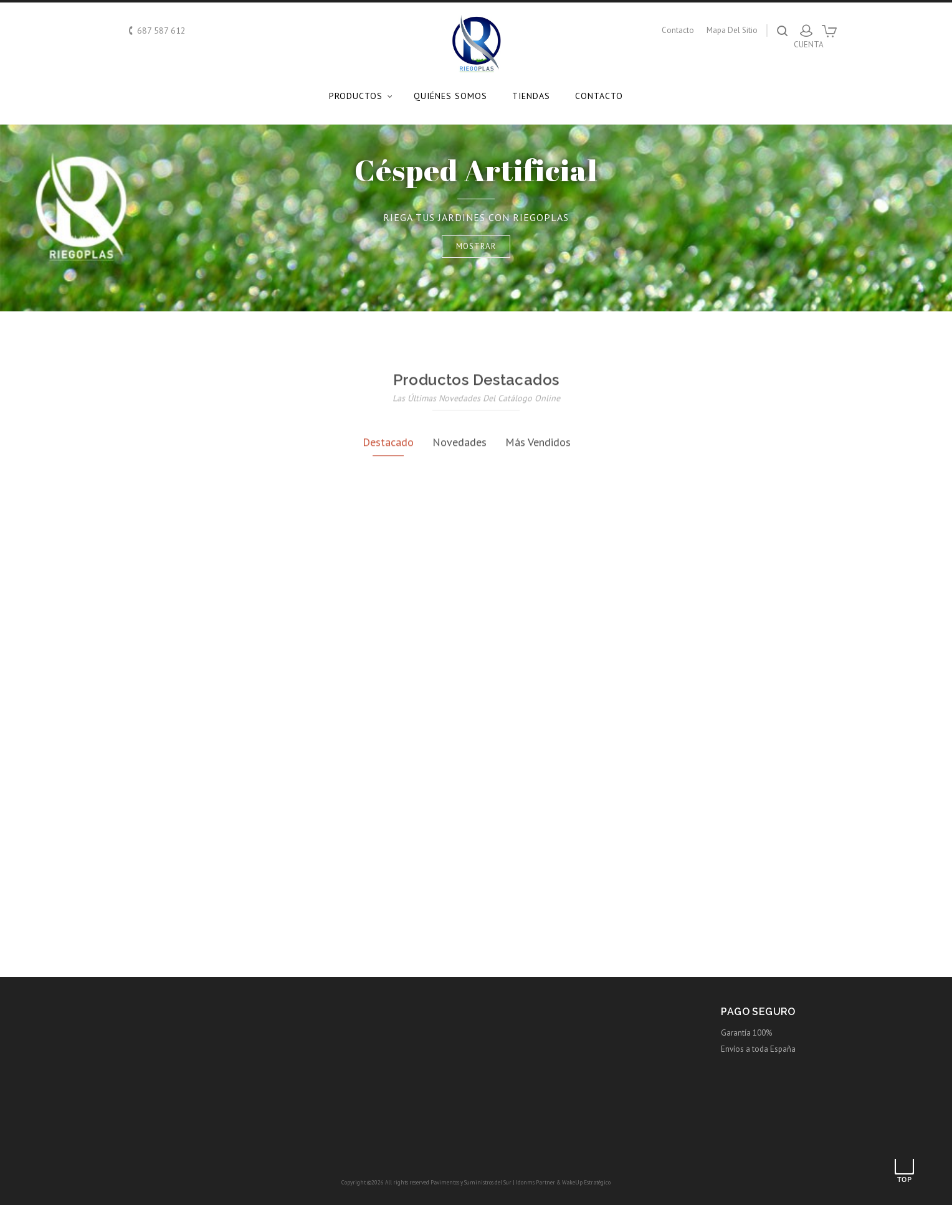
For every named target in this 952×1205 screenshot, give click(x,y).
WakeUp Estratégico (586, 1182)
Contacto (599, 96)
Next (897, 218)
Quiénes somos (450, 96)
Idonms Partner (535, 1182)
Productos (356, 96)
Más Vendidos (538, 564)
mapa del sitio (732, 30)
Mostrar (476, 246)
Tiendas (531, 96)
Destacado (388, 564)
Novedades (459, 564)
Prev (54, 218)
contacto (678, 30)
